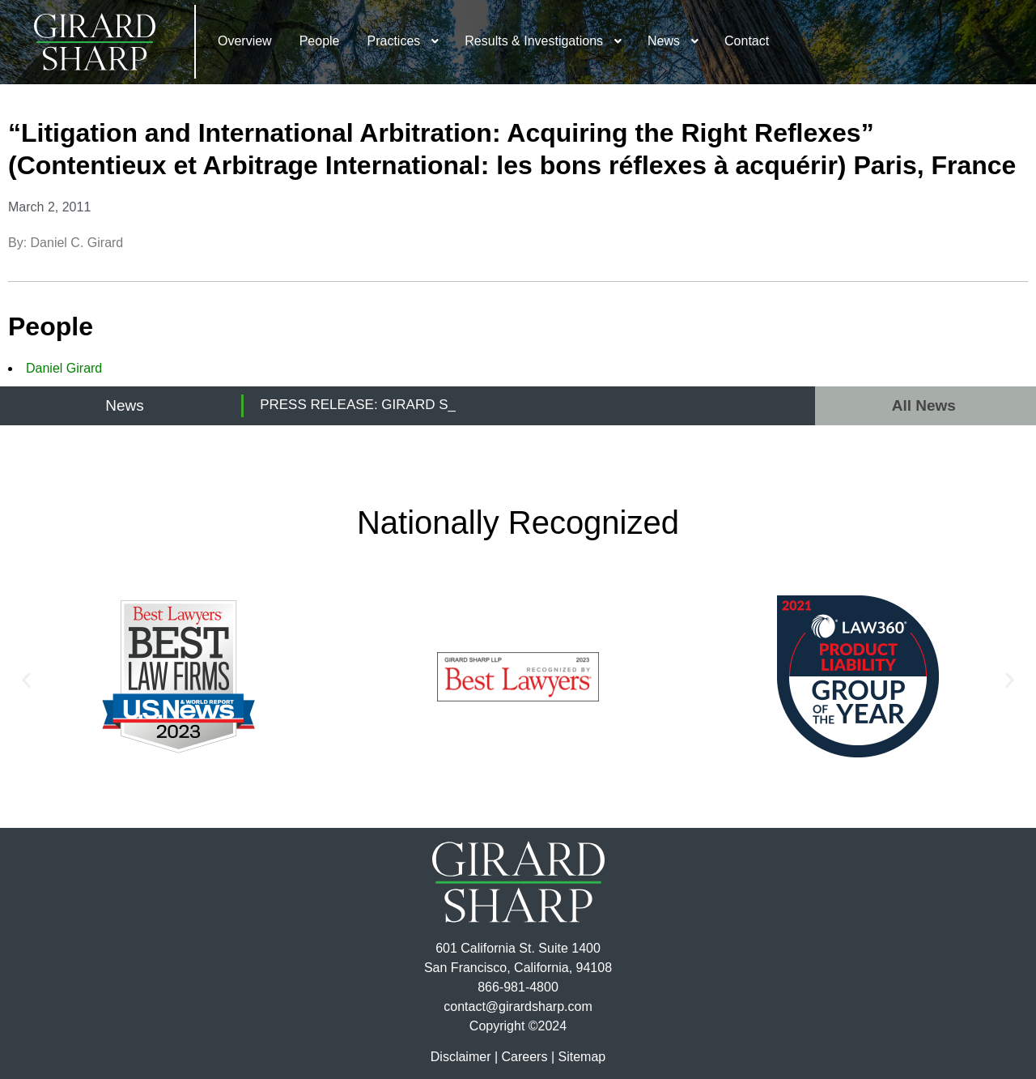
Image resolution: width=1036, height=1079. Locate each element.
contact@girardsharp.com (518, 1006)
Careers (525, 1057)
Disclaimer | (464, 1057)
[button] (26, 679)
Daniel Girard (64, 368)
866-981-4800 (518, 987)
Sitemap (581, 1057)
